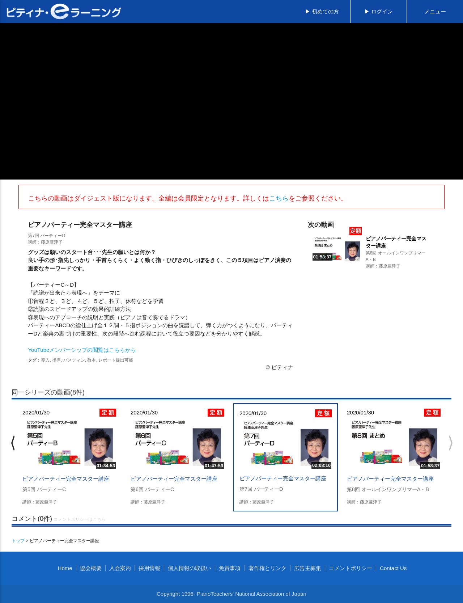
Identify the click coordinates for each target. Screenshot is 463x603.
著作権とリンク (267, 568)
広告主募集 (307, 568)
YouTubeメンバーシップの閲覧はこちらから (82, 350)
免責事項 (230, 568)
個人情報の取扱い (189, 568)
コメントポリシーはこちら (80, 519)
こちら (279, 198)
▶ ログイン (378, 11)
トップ (18, 540)
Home (65, 568)
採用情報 (149, 568)
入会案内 (120, 568)
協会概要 (91, 568)
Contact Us (393, 568)
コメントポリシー (350, 568)
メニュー (435, 11)
